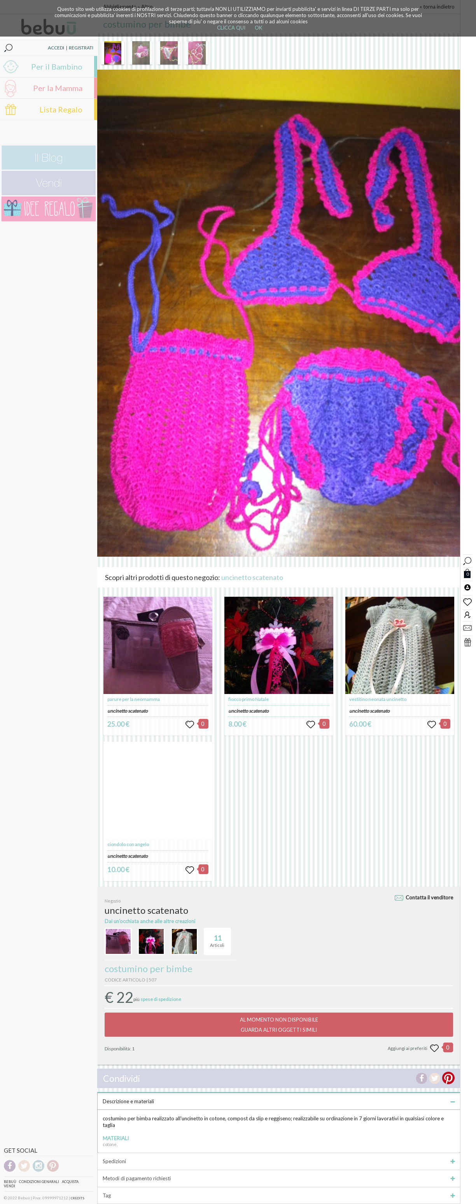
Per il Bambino (56, 66)
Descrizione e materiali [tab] (279, 1101)
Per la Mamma (57, 88)
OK (258, 28)
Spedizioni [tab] (279, 1161)
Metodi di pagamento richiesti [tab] (279, 1178)
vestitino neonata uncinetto (377, 699)
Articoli (217, 938)
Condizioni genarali (39, 1181)
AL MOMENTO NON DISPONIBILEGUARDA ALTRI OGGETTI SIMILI (279, 1024)
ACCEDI (56, 48)
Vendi (9, 1186)
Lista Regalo (60, 109)
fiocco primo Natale (248, 699)
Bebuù (10, 1181)
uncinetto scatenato (252, 577)
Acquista (70, 1181)
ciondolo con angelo (128, 844)
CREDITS (77, 1198)
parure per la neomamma (133, 699)
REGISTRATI (81, 48)
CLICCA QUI (231, 28)
